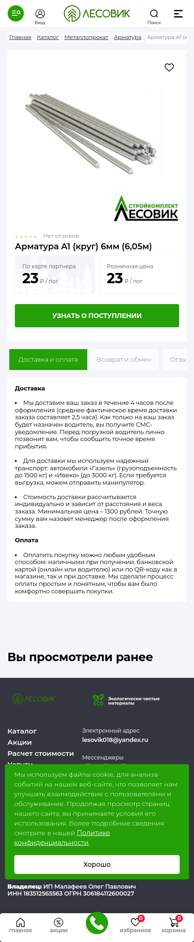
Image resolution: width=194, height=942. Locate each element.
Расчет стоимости (40, 753)
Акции (19, 742)
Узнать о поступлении (97, 316)
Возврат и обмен (124, 359)
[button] (15, 13)
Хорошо (97, 864)
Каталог (22, 731)
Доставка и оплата (48, 359)
